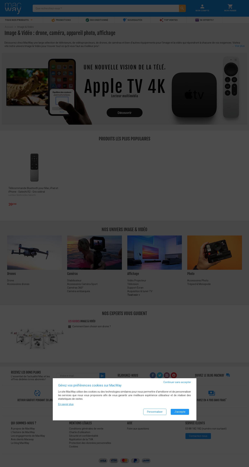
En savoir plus (66, 404)
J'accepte (179, 411)
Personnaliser (155, 411)
